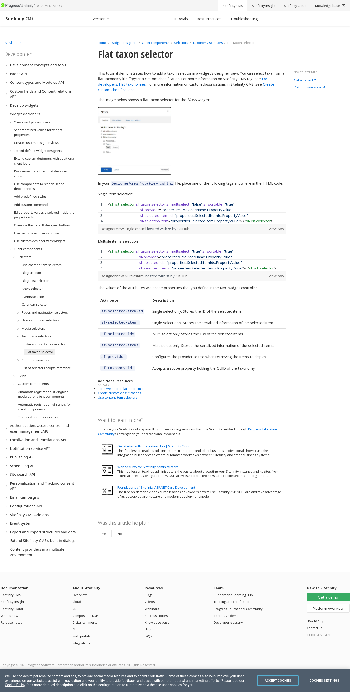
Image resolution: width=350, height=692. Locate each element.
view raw (276, 228)
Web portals (82, 636)
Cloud (77, 601)
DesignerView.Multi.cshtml (122, 275)
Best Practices (209, 18)
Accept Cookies (278, 680)
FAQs (148, 636)
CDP (76, 609)
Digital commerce (85, 622)
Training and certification (232, 601)
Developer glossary (228, 622)
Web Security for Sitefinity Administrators (147, 462)
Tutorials (180, 18)
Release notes (11, 622)
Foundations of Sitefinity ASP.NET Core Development (156, 482)
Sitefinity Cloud (12, 609)
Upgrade (151, 629)
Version (101, 18)
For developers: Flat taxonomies (121, 383)
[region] (192, 211)
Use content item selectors (117, 392)
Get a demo (305, 80)
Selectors (181, 43)
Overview (80, 595)
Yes (104, 528)
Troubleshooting (244, 18)
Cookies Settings (324, 680)
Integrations (81, 643)
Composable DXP (85, 615)
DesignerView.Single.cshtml (123, 228)
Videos (150, 601)
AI (74, 629)
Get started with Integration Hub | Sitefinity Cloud (153, 441)
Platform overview (309, 87)
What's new (9, 615)
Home (102, 43)
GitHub (183, 228)
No (120, 528)
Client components (156, 43)
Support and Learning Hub (233, 595)
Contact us (314, 628)
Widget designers (124, 43)
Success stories (156, 615)
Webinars (152, 609)
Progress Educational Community (238, 609)
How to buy (315, 621)
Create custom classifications (119, 388)
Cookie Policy (15, 685)
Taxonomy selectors (208, 43)
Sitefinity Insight (12, 601)
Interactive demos (227, 615)
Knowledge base (157, 622)
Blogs (149, 595)
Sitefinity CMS (11, 595)
